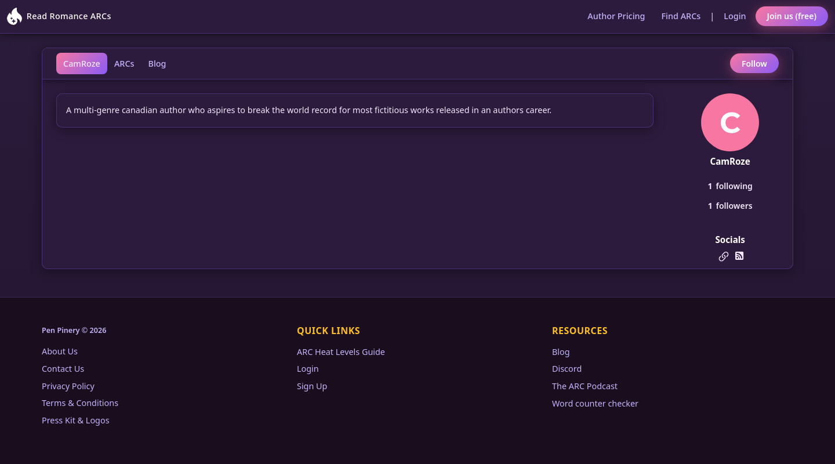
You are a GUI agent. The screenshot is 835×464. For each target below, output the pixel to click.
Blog (157, 63)
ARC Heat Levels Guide (341, 351)
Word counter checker (595, 403)
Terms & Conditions (80, 402)
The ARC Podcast (585, 386)
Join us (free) (791, 15)
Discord (567, 368)
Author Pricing (616, 15)
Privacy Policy (68, 386)
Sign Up (312, 386)
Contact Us (63, 368)
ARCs (124, 63)
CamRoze (81, 63)
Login (735, 15)
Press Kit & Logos (76, 420)
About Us (60, 351)
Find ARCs (681, 15)
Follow (754, 63)
